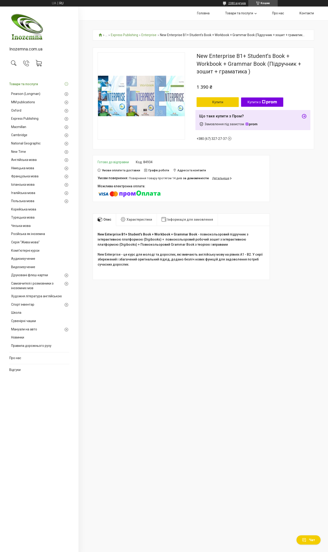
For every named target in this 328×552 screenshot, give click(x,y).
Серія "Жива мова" (25, 242)
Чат (308, 540)
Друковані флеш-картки (29, 275)
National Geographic (26, 143)
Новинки (17, 337)
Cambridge (19, 135)
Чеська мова (21, 226)
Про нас (15, 358)
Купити (217, 102)
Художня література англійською (36, 296)
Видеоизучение (23, 267)
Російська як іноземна (28, 234)
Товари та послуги (23, 84)
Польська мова (22, 201)
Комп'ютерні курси (25, 250)
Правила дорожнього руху (31, 346)
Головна (203, 13)
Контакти (306, 13)
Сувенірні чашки (23, 321)
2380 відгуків (237, 3)
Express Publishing (24, 118)
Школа (16, 312)
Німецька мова (22, 168)
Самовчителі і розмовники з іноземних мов (32, 286)
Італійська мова (23, 193)
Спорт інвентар (22, 304)
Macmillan (18, 127)
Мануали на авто (24, 329)
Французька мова (24, 176)
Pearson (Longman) (25, 94)
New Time (18, 152)
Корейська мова (23, 209)
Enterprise (148, 35)
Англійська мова (24, 160)
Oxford (16, 110)
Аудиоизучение (23, 258)
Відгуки (15, 370)
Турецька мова (23, 217)
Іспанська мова (23, 184)
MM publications (23, 102)
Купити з (262, 102)
